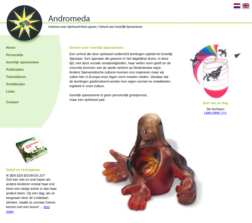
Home (11, 47)
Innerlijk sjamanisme (22, 62)
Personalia (14, 55)
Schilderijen (15, 84)
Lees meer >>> (215, 112)
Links (10, 91)
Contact (12, 102)
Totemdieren (16, 77)
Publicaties (15, 69)
